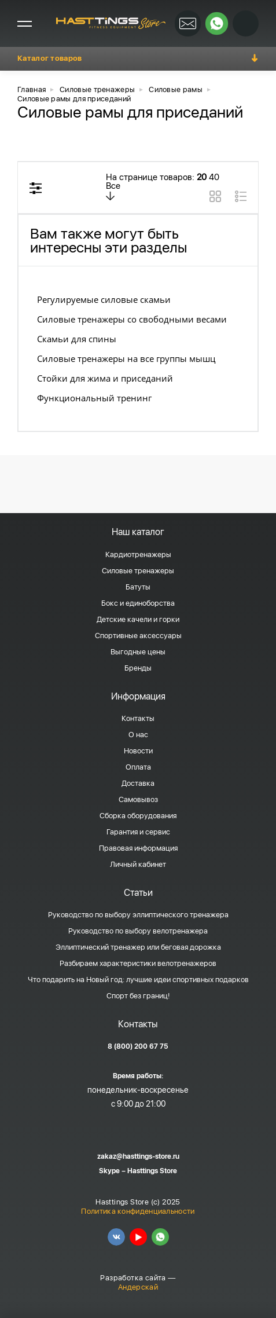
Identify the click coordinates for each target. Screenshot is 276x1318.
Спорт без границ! (138, 995)
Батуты (138, 587)
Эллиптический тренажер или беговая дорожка (138, 947)
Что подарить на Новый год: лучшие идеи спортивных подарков (138, 979)
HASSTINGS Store (110, 23)
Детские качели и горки (138, 619)
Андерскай (138, 1287)
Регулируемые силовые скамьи (104, 299)
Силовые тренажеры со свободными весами (132, 319)
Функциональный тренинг (94, 398)
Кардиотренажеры (138, 554)
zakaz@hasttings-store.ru (138, 1156)
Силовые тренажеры (138, 570)
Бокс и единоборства (138, 603)
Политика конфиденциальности (137, 1211)
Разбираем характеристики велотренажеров (138, 963)
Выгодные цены (138, 651)
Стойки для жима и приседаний (105, 378)
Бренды (138, 668)
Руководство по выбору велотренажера (138, 931)
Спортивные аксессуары (138, 635)
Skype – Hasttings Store (138, 1171)
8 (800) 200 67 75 (138, 1046)
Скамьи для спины (76, 339)
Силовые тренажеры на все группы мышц (126, 358)
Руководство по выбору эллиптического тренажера (138, 914)
